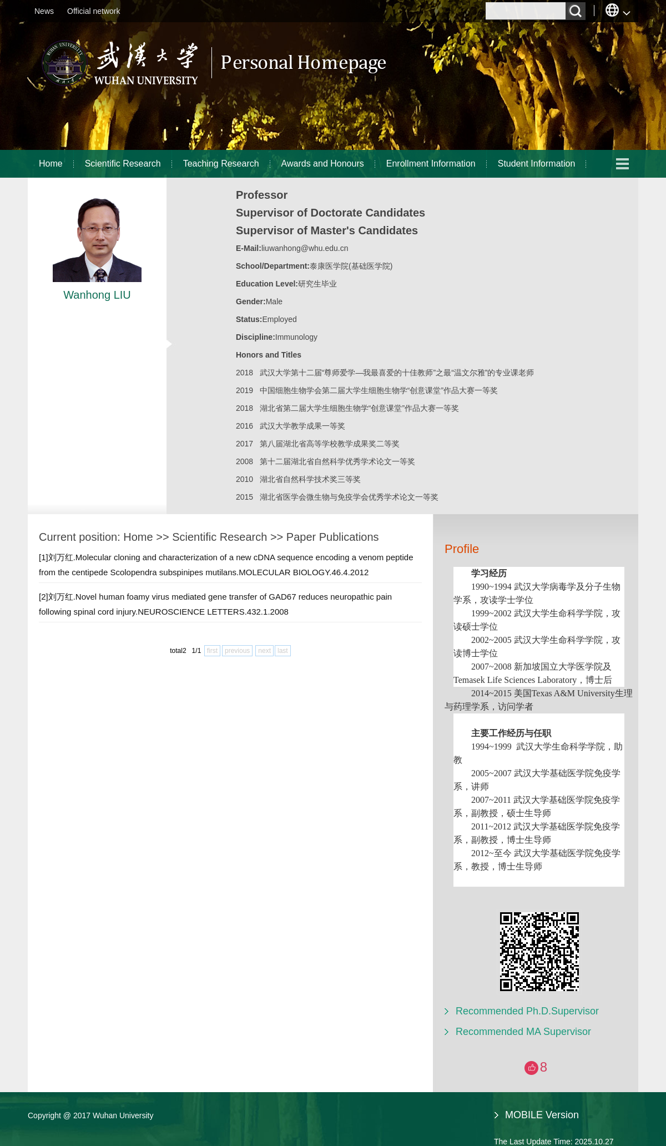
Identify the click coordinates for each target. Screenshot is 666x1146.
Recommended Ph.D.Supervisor (527, 1011)
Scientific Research (123, 163)
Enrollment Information (431, 163)
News (44, 11)
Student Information (537, 163)
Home (51, 163)
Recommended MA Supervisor (523, 1031)
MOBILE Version (542, 1114)
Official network (93, 11)
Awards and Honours (322, 163)
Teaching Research (221, 163)
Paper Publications (332, 537)
